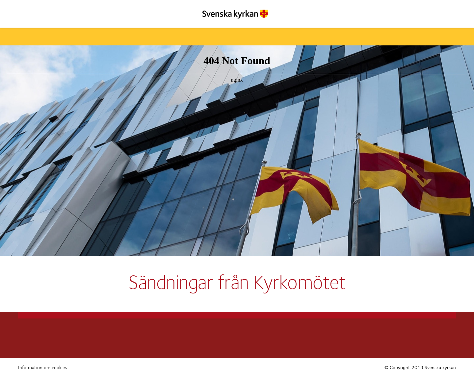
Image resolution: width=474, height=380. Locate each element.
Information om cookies (42, 367)
